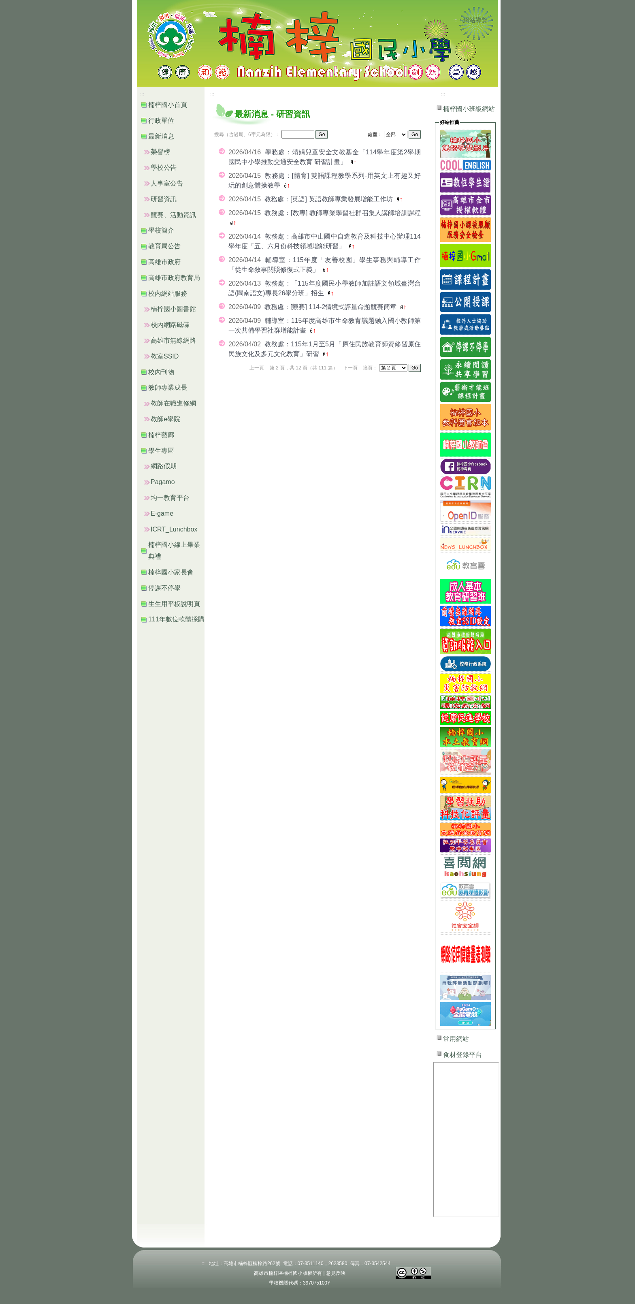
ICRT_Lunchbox (174, 529)
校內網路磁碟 (170, 324)
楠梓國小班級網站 (469, 108)
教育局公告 (164, 246)
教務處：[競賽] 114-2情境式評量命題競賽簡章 (331, 306)
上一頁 (256, 368)
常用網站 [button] (456, 1038)
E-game (162, 513)
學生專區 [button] (161, 450)
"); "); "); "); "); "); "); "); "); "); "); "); (393, 367)
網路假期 (164, 466)
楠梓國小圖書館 (173, 308)
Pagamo (163, 481)
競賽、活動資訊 (173, 214)
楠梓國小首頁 (167, 104)
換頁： (370, 368)
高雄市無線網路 (173, 340)
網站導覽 (475, 20)
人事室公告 (167, 183)
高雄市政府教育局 (174, 277)
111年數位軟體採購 (176, 619)
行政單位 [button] (161, 120)
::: (456, 20)
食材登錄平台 (462, 1054)
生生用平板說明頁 (174, 603)
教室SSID (165, 356)
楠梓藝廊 (161, 434)
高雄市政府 (164, 261)
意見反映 (335, 1273)
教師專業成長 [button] (167, 387)
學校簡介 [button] (161, 230)
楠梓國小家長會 (171, 572)
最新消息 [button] (161, 136)
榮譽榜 (160, 151)
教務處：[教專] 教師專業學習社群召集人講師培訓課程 (342, 212)
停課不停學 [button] (164, 588)
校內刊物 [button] (161, 372)
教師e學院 (165, 419)
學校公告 (164, 167)
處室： (375, 134)
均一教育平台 (170, 497)
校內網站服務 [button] (167, 293)
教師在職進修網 (173, 403)
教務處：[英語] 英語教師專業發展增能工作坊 (329, 199)
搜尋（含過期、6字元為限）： (247, 134)
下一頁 (350, 368)
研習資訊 (164, 199)
